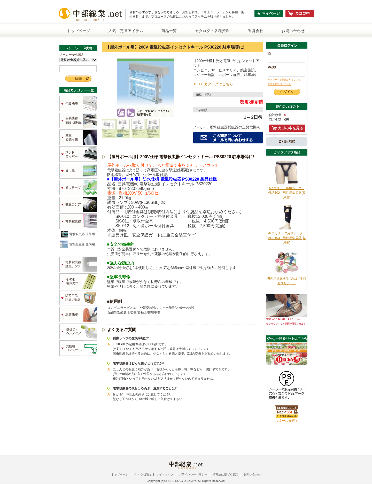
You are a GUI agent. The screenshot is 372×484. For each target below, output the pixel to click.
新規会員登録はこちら (279, 84)
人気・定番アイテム (126, 31)
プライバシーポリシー (193, 474)
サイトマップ (164, 474)
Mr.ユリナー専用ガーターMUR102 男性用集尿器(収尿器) (287, 192)
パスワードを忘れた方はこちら (284, 79)
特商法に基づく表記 (225, 474)
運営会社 (256, 31)
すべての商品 (142, 474)
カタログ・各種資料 (212, 31)
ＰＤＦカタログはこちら (213, 84)
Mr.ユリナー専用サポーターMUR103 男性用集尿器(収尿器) (286, 238)
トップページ (78, 31)
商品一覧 (169, 31)
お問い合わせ (293, 31)
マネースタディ (287, 420)
